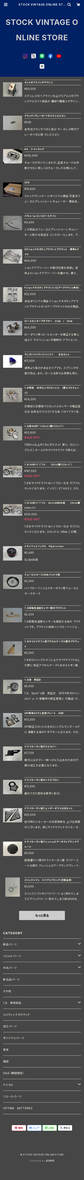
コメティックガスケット (16, 1014)
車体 (6, 1049)
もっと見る (42, 915)
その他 (7, 991)
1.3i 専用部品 (12, 1002)
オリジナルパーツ (13, 1038)
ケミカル (8, 1084)
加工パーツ (10, 1026)
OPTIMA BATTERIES (18, 1108)
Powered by (42, 1160)
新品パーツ (10, 944)
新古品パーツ (11, 979)
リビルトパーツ (12, 956)
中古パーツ (10, 967)
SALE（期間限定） (13, 1073)
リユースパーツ (12, 1096)
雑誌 (6, 1061)
